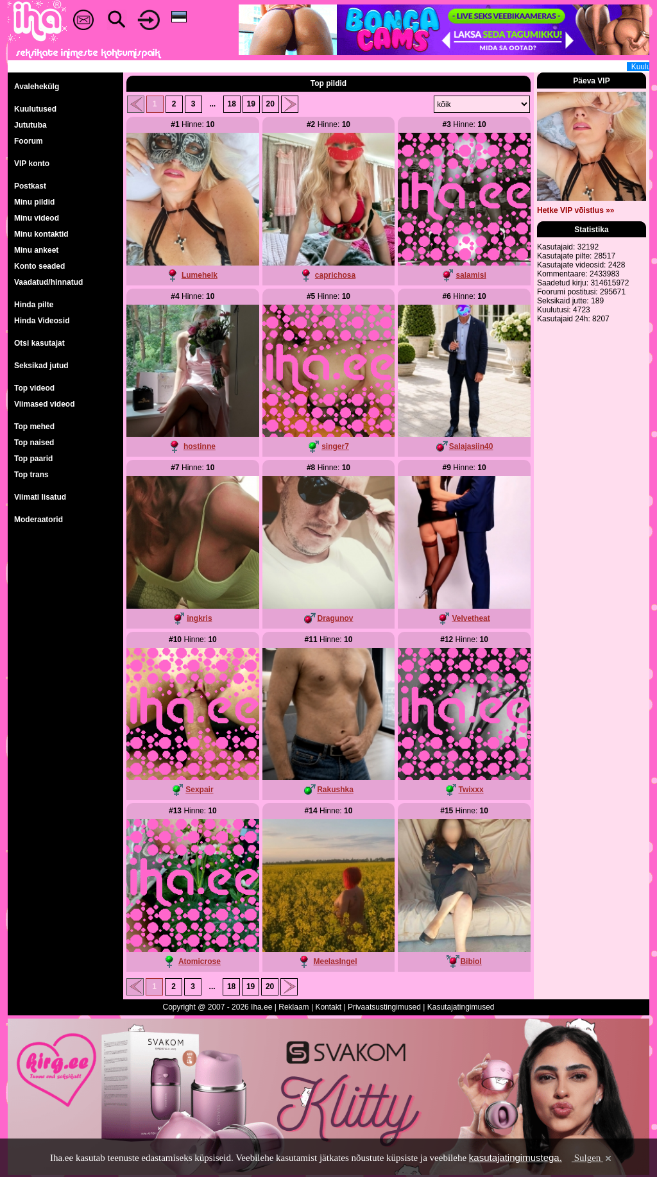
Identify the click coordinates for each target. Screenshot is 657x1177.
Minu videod (36, 218)
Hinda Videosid (41, 320)
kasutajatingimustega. (515, 1157)
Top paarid (33, 458)
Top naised (34, 442)
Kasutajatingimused (461, 1007)
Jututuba (30, 125)
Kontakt (328, 1007)
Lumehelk (200, 275)
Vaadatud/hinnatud (48, 282)
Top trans (31, 474)
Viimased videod (44, 404)
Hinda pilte (33, 304)
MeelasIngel (335, 961)
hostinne (199, 446)
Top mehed (34, 426)
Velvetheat (471, 618)
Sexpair (199, 789)
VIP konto (31, 163)
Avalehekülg (36, 86)
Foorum (28, 141)
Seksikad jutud (41, 365)
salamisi (471, 275)
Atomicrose (199, 961)
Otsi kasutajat (39, 343)
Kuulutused (35, 109)
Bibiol (470, 961)
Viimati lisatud (40, 497)
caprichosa (335, 275)
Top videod (34, 388)
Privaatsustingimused (384, 1007)
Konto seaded (39, 266)
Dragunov (335, 618)
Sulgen (592, 1158)
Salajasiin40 (471, 446)
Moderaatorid (38, 519)
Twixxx (471, 789)
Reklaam (293, 1007)
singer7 (335, 446)
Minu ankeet (36, 250)
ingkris (199, 618)
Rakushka (335, 789)
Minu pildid (34, 202)
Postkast (30, 186)
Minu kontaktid (41, 234)
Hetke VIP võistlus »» (576, 210)
